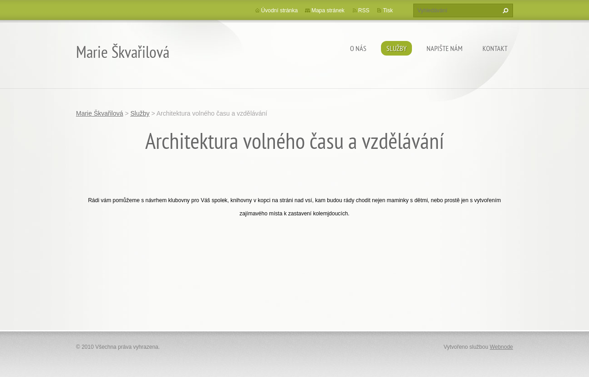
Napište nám (444, 48)
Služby (396, 48)
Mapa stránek (328, 10)
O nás (358, 48)
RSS (364, 10)
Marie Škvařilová (99, 113)
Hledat (504, 10)
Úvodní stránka (279, 10)
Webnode (501, 347)
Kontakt (495, 48)
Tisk (388, 10)
